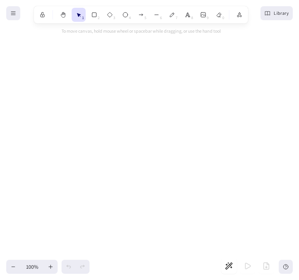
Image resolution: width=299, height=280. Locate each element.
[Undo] (69, 267)
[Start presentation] (247, 266)
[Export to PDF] (266, 266)
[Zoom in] (51, 267)
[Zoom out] (13, 267)
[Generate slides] (229, 266)
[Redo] (83, 267)
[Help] (286, 267)
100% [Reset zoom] (32, 266)
